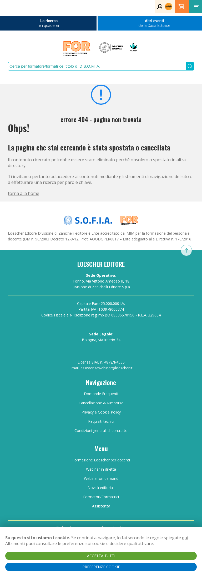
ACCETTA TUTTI (101, 555)
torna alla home (23, 193)
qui (185, 538)
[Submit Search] (190, 66)
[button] (196, 5)
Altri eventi (154, 23)
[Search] (97, 66)
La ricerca (49, 23)
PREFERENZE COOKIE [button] (101, 566)
